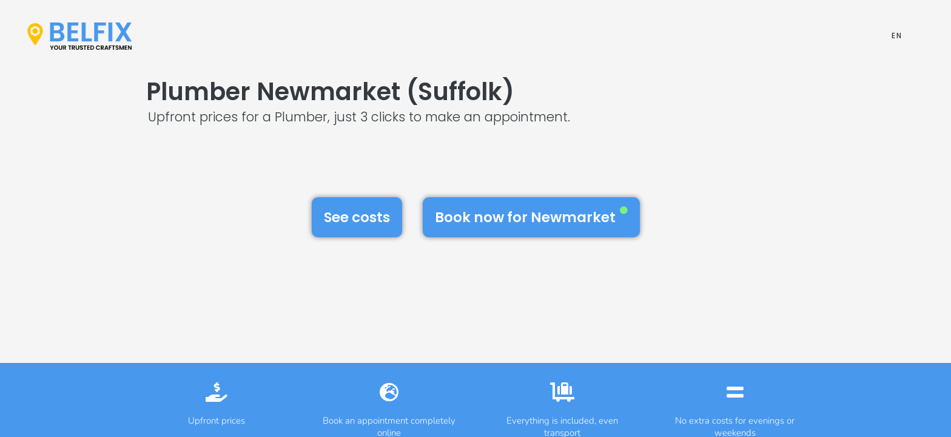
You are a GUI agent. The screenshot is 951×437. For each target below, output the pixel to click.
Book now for (531, 216)
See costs (357, 217)
